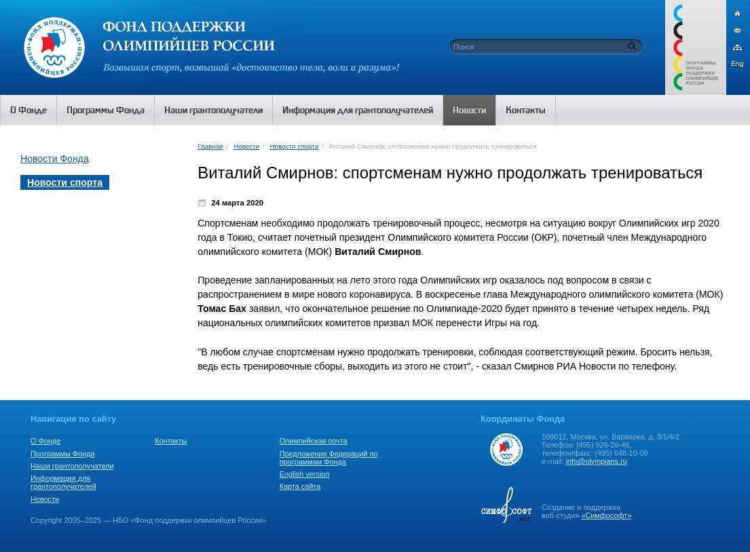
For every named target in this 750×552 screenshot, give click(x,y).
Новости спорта (294, 146)
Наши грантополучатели (72, 466)
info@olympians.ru (596, 461)
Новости (246, 146)
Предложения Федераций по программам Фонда (329, 458)
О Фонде (45, 441)
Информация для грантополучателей (63, 482)
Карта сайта (300, 486)
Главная (210, 146)
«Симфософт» (606, 515)
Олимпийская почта (314, 441)
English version (305, 474)
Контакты (171, 441)
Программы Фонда (62, 454)
